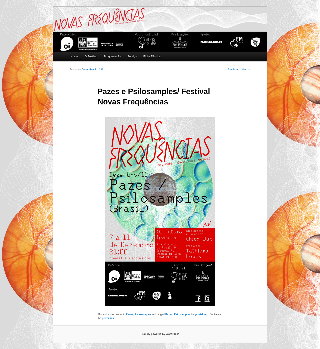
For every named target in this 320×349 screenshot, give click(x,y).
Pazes (129, 314)
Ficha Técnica (152, 56)
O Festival (91, 56)
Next (246, 69)
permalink (108, 318)
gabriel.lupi (201, 314)
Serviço (132, 56)
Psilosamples (143, 314)
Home (74, 56)
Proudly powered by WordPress (160, 334)
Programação (112, 56)
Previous (232, 69)
